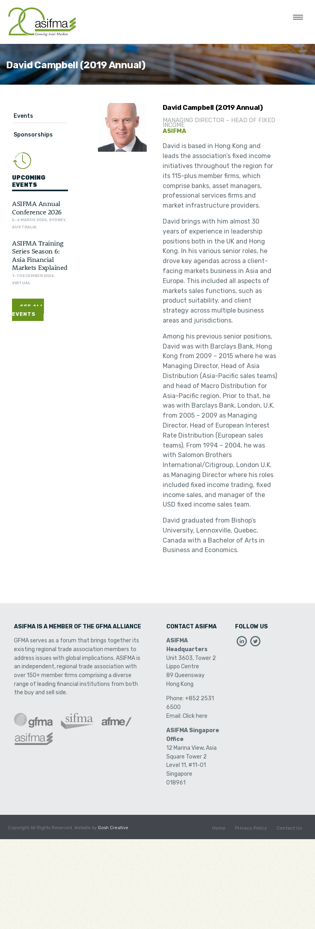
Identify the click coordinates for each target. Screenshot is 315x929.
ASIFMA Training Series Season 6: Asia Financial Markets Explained (40, 254)
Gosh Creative (113, 827)
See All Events (28, 310)
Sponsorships (33, 134)
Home (218, 828)
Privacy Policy (251, 828)
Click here (195, 716)
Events (23, 116)
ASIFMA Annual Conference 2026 (37, 207)
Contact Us (289, 828)
